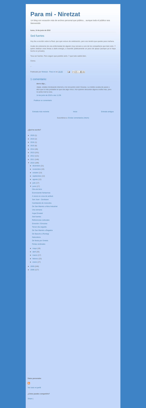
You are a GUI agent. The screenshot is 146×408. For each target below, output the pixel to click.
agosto (35, 179)
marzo (35, 255)
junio (34, 186)
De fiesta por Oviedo (40, 241)
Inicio (75, 112)
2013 (32, 152)
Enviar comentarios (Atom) (78, 118)
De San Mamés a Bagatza (42, 230)
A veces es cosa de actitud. (42, 196)
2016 (32, 142)
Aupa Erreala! (37, 213)
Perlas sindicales (38, 244)
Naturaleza (36, 237)
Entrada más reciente (40, 112)
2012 (32, 156)
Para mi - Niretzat (55, 14)
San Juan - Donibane (40, 199)
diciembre (36, 166)
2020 (32, 135)
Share (30, 399)
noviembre (36, 169)
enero (34, 262)
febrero (35, 259)
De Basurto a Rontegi (40, 234)
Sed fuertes (36, 217)
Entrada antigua (107, 112)
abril (34, 252)
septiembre (37, 176)
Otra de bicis (37, 189)
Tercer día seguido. (39, 227)
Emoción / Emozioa (39, 223)
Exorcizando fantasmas (41, 193)
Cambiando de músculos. (42, 203)
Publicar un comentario (43, 100)
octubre (35, 173)
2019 (32, 139)
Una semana (37, 210)
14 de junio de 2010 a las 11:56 (49, 95)
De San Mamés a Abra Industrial (44, 206)
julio (34, 183)
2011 (32, 159)
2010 (32, 163)
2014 (32, 149)
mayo (34, 248)
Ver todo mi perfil (34, 388)
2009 (32, 266)
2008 (32, 270)
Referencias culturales (41, 220)
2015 (32, 146)
